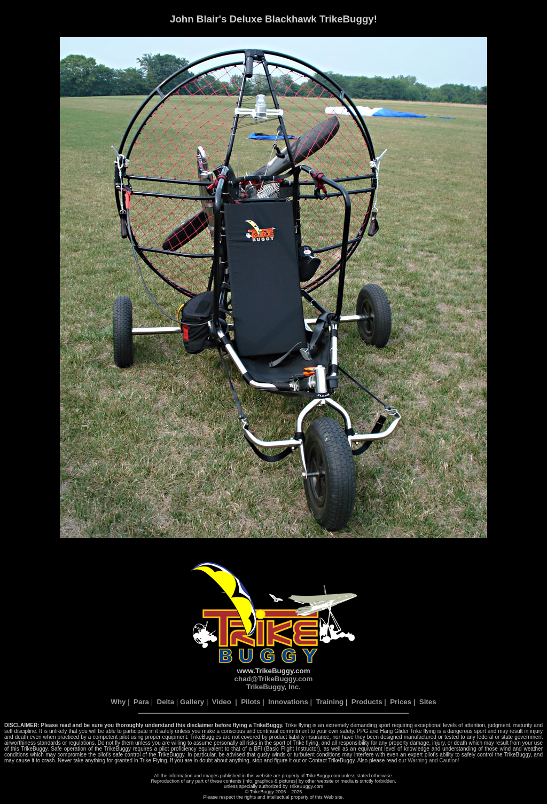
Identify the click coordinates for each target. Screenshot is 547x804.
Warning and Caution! (433, 760)
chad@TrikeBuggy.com (274, 679)
